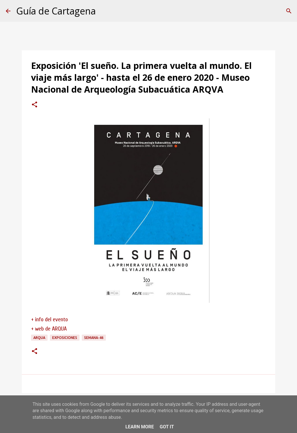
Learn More (139, 427)
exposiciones (64, 338)
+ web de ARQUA (49, 328)
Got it (167, 427)
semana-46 (94, 338)
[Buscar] (288, 11)
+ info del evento (49, 319)
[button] (34, 105)
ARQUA (39, 338)
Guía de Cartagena (56, 11)
